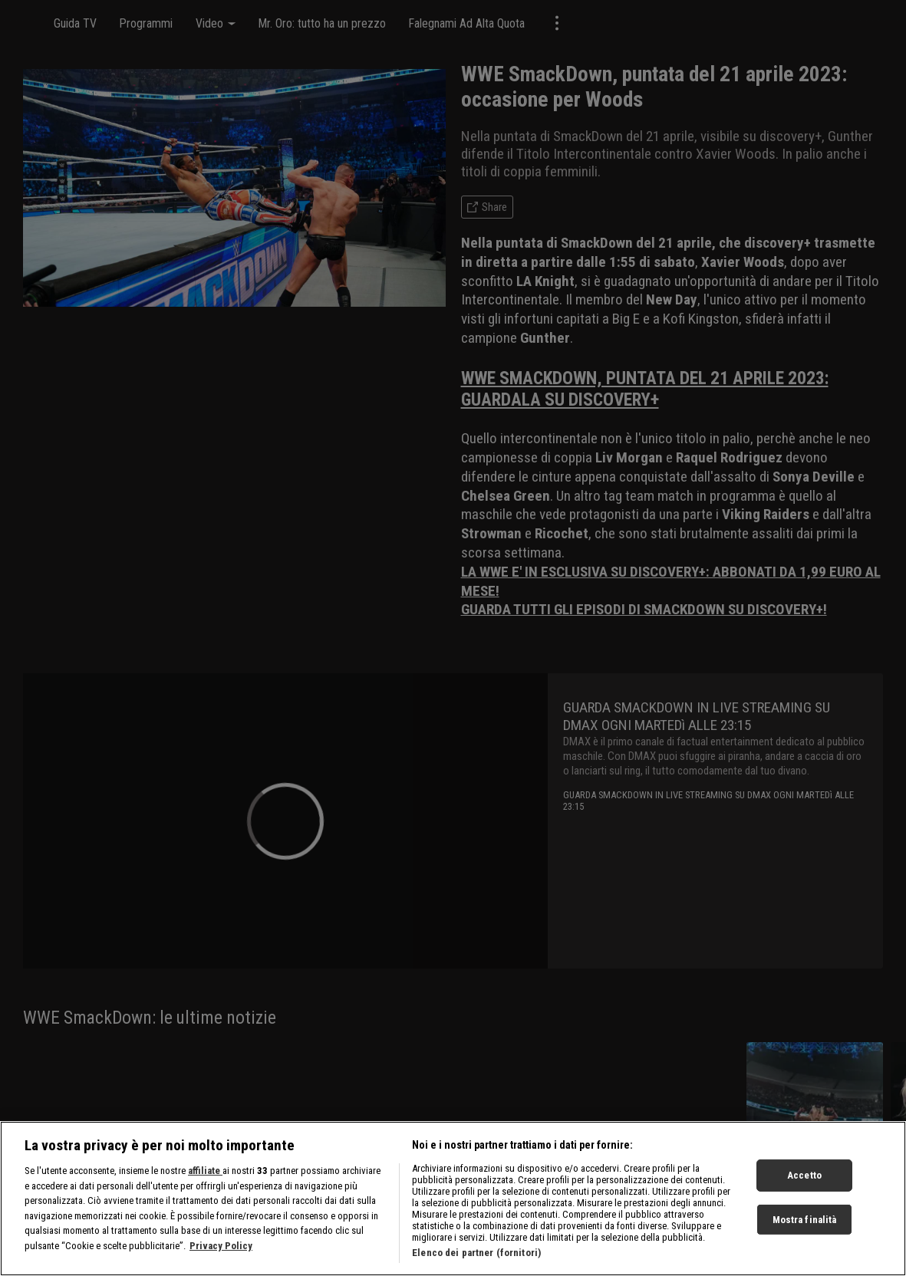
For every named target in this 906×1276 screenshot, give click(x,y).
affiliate (205, 1178)
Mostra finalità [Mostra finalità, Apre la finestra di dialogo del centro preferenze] (805, 1227)
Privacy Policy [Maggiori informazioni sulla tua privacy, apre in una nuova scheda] (220, 1253)
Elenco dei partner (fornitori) (476, 1260)
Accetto (804, 1183)
